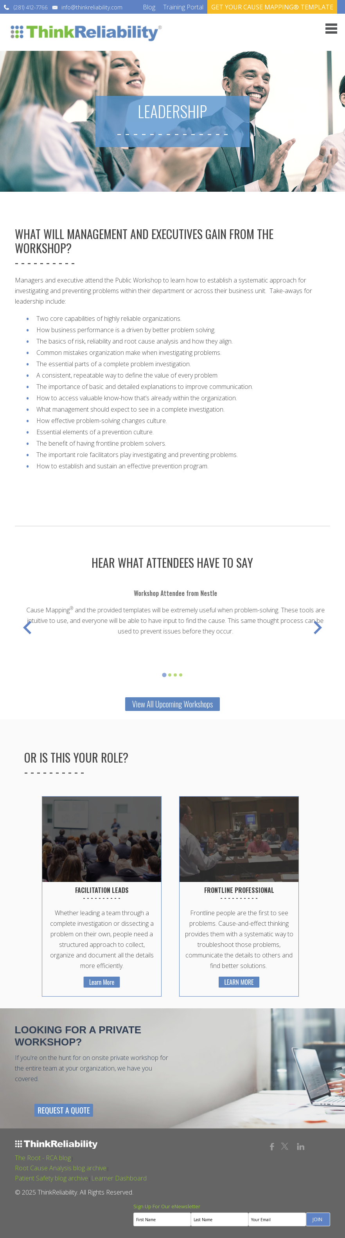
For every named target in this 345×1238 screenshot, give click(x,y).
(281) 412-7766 (31, 7)
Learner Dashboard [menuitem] (119, 1178)
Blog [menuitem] (149, 7)
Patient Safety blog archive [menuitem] (51, 1178)
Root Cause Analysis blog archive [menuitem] (60, 1168)
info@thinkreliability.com (91, 7)
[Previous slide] (28, 628)
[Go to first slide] (317, 628)
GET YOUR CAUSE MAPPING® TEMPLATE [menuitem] (272, 7)
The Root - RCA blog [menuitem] (43, 1157)
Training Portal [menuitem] (183, 7)
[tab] (164, 675)
